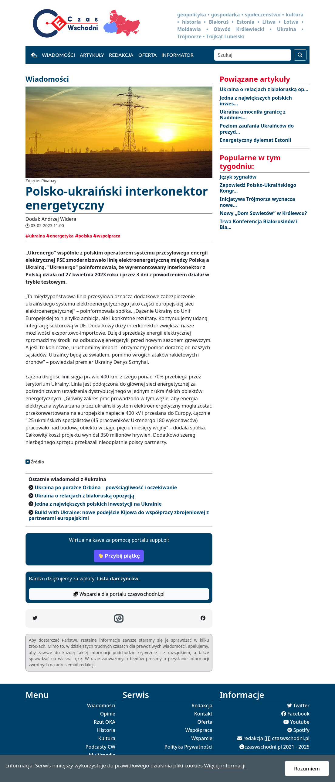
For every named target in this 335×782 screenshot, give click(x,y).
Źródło (37, 462)
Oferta (147, 55)
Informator (177, 55)
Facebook (298, 713)
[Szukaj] (252, 55)
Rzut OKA (104, 722)
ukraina (35, 236)
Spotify (301, 730)
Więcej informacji (224, 765)
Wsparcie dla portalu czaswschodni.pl (118, 594)
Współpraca (198, 730)
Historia (106, 730)
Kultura (106, 738)
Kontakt (203, 713)
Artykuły (92, 55)
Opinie (107, 713)
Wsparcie (201, 738)
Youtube (300, 722)
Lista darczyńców (117, 578)
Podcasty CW (100, 746)
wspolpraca (106, 236)
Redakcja (121, 55)
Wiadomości (58, 55)
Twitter (301, 705)
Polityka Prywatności (188, 746)
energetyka (59, 236)
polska (83, 236)
